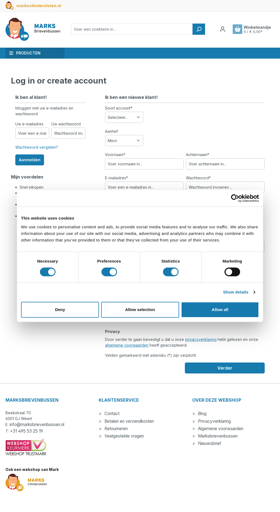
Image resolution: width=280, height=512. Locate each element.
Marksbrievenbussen (217, 436)
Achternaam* (197, 154)
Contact (111, 413)
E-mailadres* (116, 178)
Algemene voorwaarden (220, 428)
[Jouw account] (222, 29)
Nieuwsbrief (209, 443)
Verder (224, 368)
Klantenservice (119, 400)
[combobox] (132, 29)
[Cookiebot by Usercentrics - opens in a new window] (235, 198)
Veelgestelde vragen (123, 436)
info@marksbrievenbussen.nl (37, 424)
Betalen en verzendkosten (128, 421)
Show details (236, 292)
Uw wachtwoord (66, 124)
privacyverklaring (201, 339)
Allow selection (140, 309)
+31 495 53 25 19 (26, 431)
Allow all (220, 309)
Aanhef (111, 131)
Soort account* (118, 108)
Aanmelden (29, 159)
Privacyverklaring (214, 421)
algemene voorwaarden (126, 345)
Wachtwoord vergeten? (36, 147)
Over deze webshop (216, 400)
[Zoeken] (198, 29)
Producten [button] (24, 53)
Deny (60, 309)
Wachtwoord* (198, 178)
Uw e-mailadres (29, 124)
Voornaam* (115, 154)
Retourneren (115, 428)
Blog (201, 413)
